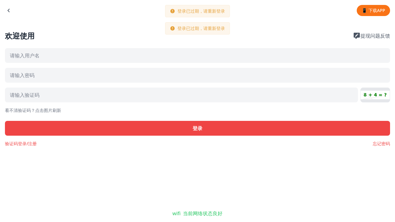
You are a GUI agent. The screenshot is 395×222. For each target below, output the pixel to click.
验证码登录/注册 (21, 143)
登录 (197, 128)
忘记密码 (381, 143)
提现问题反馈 (371, 35)
